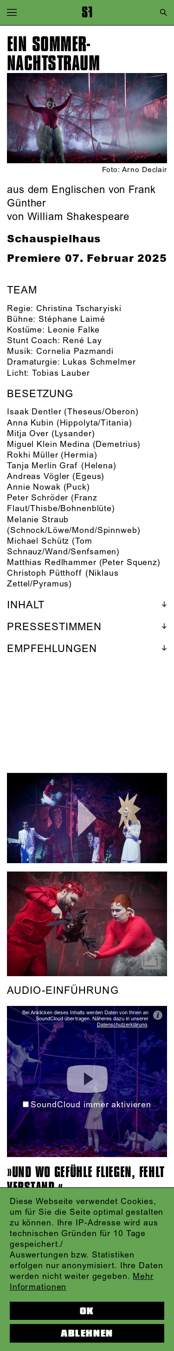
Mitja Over (28, 434)
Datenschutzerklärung (122, 1025)
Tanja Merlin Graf (42, 466)
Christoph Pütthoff (45, 573)
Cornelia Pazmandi (75, 351)
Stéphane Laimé (72, 319)
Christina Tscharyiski (78, 309)
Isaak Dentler (34, 412)
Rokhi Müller (32, 455)
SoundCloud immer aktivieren (87, 1105)
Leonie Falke (74, 330)
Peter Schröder (37, 498)
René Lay (82, 341)
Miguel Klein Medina (48, 444)
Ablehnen (87, 1333)
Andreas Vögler (38, 477)
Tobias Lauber (61, 373)
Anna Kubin (30, 423)
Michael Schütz (38, 541)
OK (87, 1311)
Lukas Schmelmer (99, 362)
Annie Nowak (34, 487)
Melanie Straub (38, 520)
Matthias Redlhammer (52, 563)
